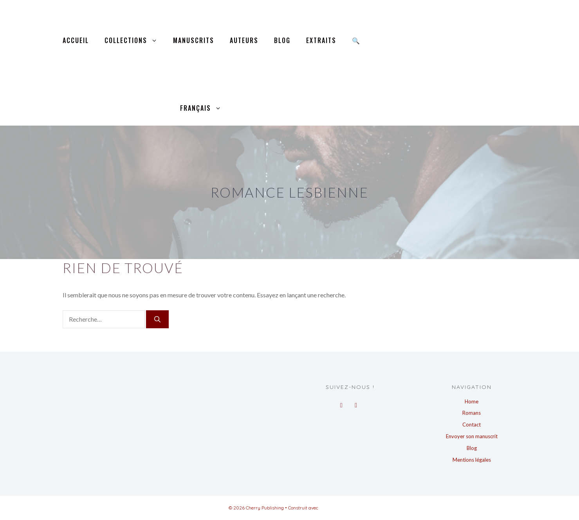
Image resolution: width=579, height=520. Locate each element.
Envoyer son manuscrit (472, 436)
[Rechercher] (157, 319)
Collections (135, 40)
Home (471, 401)
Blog (282, 40)
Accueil (76, 40)
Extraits (321, 40)
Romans (471, 413)
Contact (471, 424)
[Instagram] (356, 403)
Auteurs (244, 40)
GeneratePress (334, 508)
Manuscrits (193, 40)
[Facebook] (341, 403)
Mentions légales (472, 460)
